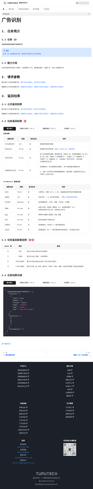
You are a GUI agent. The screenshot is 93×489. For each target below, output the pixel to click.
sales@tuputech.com (23, 458)
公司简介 (70, 408)
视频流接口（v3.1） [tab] (49, 129)
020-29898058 (23, 453)
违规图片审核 (23, 374)
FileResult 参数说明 (67, 149)
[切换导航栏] (5, 3)
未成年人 (70, 386)
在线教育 (70, 393)
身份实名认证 (23, 386)
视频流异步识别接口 (57, 87)
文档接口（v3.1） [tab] (70, 129)
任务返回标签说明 (71, 198)
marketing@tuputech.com (23, 463)
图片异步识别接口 (40, 82)
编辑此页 (6, 345)
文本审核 (23, 417)
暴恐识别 (23, 414)
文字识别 (23, 421)
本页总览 (6, 14)
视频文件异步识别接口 (41, 87)
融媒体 (69, 396)
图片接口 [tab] (10, 129)
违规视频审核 (23, 377)
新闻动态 (70, 414)
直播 (69, 370)
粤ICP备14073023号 (46, 481)
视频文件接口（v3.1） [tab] (27, 129)
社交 (69, 374)
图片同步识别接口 (27, 82)
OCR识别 (23, 427)
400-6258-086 (23, 447)
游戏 (69, 390)
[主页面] (3, 9)
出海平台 (70, 383)
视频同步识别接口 (27, 87)
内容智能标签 (23, 383)
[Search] (82, 3)
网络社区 (70, 380)
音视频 (69, 377)
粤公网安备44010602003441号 (46, 484)
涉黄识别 (23, 408)
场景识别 (23, 433)
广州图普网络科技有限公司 (50, 478)
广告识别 (23, 424)
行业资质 (70, 411)
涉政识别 (23, 411)
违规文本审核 (23, 380)
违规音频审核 (23, 370)
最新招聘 (70, 417)
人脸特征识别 (23, 430)
